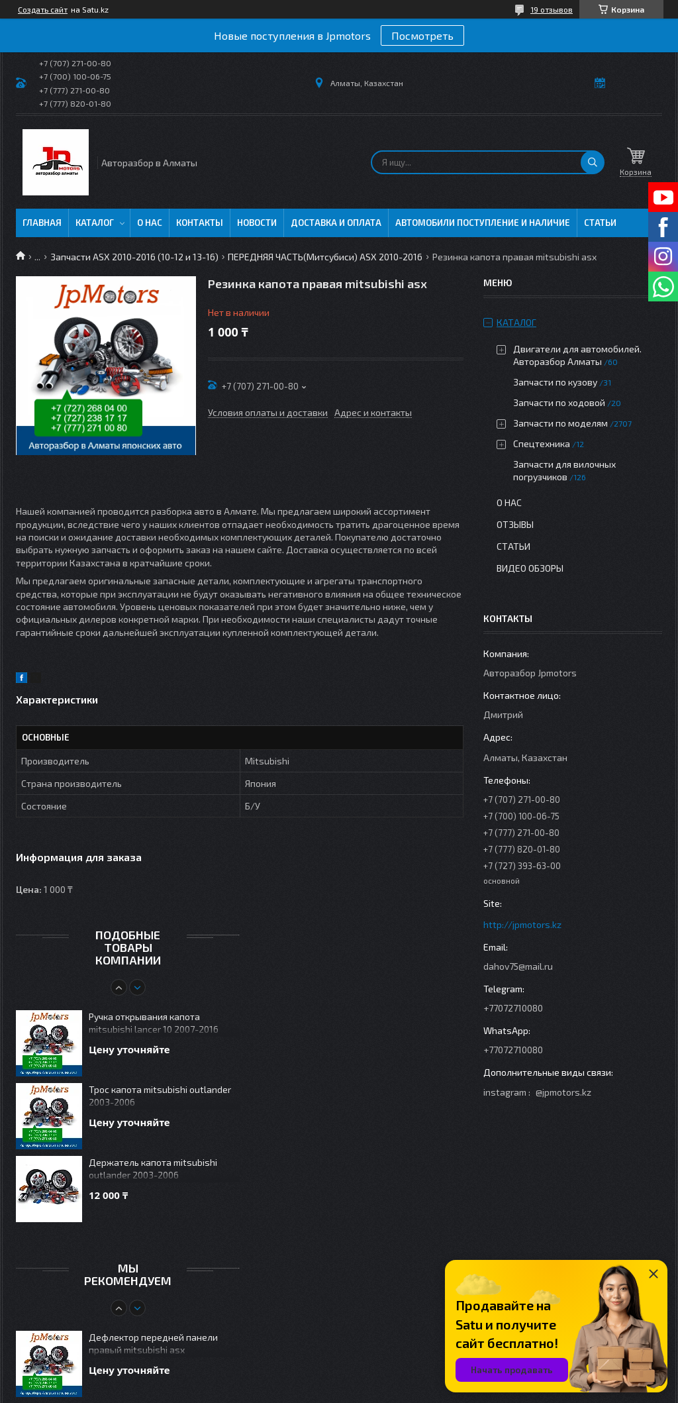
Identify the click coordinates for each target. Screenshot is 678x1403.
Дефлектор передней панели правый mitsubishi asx (153, 1343)
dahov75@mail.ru (518, 966)
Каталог (94, 222)
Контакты (199, 222)
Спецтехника (541, 443)
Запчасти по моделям (560, 423)
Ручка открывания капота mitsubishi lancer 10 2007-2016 (153, 1023)
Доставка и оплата (336, 222)
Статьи (600, 222)
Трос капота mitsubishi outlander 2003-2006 (160, 1096)
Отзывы (515, 524)
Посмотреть (422, 35)
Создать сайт (43, 9)
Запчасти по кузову (555, 382)
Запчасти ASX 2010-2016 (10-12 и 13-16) (134, 256)
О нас (149, 222)
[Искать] (593, 162)
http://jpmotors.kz (522, 924)
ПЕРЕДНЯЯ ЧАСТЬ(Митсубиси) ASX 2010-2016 (325, 256)
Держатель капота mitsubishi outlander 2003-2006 (153, 1168)
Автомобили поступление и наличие (482, 222)
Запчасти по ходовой (559, 402)
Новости (257, 222)
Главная (42, 222)
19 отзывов (551, 9)
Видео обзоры (530, 568)
